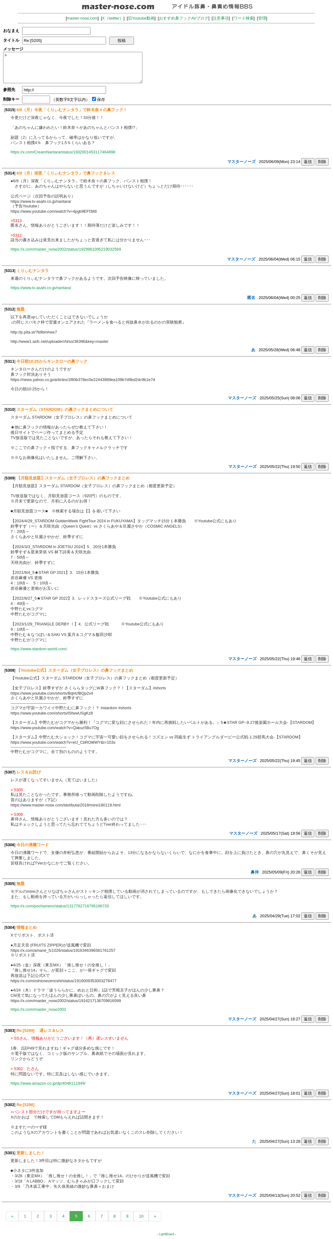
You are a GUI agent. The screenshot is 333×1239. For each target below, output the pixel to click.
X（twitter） (112, 18)
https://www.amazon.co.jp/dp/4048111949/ (48, 1083)
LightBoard (166, 1234)
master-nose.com (82, 18)
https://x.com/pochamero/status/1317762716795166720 (60, 906)
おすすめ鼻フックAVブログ (183, 18)
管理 (262, 18)
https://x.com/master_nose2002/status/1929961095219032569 (66, 249)
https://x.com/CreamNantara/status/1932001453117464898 (63, 152)
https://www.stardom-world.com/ (39, 649)
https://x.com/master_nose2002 (38, 1009)
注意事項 (221, 18)
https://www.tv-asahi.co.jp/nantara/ (41, 287)
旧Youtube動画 (141, 18)
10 (141, 1216)
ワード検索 (244, 18)
